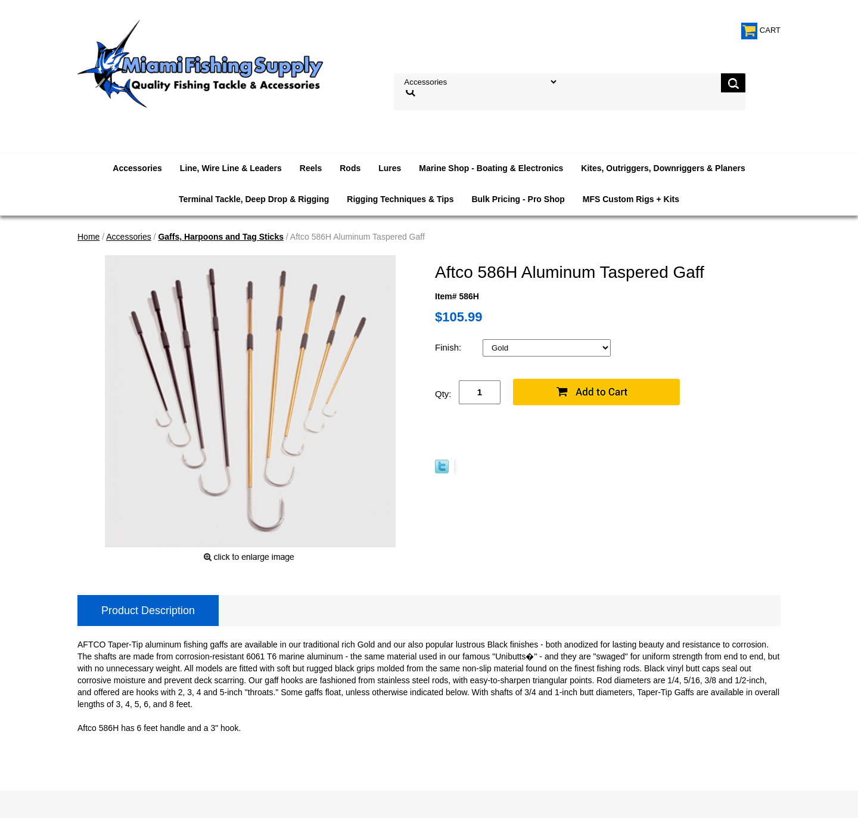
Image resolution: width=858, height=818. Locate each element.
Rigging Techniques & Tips (400, 199)
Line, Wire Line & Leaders (231, 168)
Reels (311, 168)
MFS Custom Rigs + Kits (631, 199)
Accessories (137, 168)
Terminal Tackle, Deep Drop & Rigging (254, 199)
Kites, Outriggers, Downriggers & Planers (663, 168)
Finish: (449, 347)
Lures (389, 168)
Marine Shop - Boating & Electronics (491, 168)
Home (88, 236)
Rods (350, 168)
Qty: (443, 394)
